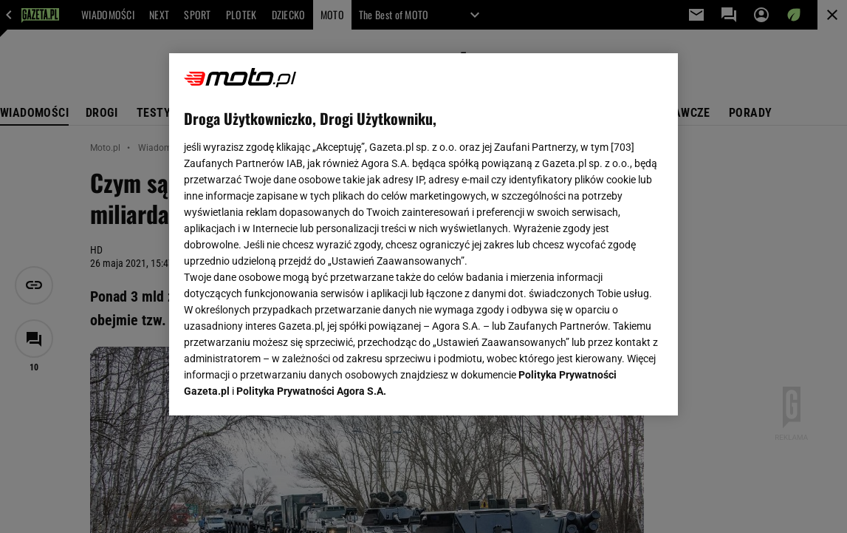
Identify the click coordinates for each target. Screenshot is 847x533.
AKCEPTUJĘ (612, 387)
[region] (423, 234)
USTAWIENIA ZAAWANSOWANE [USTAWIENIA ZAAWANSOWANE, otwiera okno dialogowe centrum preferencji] (281, 386)
